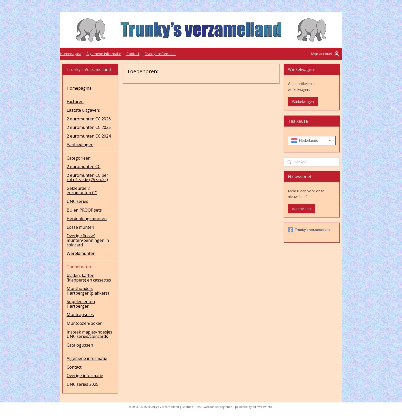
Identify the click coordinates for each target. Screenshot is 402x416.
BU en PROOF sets (84, 210)
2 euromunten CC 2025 (89, 127)
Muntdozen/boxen (85, 323)
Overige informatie (160, 53)
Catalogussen (80, 345)
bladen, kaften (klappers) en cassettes (89, 278)
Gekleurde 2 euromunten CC (82, 190)
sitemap (187, 407)
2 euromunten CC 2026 (89, 119)
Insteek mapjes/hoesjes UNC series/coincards (89, 334)
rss (198, 407)
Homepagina (70, 53)
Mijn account (325, 54)
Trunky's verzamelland (309, 230)
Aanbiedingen (80, 144)
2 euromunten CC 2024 (89, 136)
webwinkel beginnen (218, 407)
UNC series (77, 201)
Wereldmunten (81, 253)
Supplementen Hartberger (81, 304)
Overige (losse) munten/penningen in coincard (88, 240)
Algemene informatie (103, 53)
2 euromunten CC (83, 166)
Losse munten (80, 227)
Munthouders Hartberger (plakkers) (88, 291)
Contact (132, 53)
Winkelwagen (303, 101)
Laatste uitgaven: (83, 110)
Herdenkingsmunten (87, 218)
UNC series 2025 (82, 384)
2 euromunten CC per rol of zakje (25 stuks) (87, 177)
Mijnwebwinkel (263, 407)
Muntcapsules (80, 314)
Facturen (75, 101)
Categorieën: (79, 158)
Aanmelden (301, 208)
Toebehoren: (79, 266)
